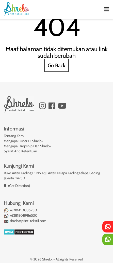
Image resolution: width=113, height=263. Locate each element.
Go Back (56, 65)
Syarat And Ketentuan (20, 151)
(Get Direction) (19, 185)
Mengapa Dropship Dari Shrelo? (27, 146)
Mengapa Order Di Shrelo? (23, 141)
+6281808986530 (21, 215)
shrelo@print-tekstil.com (25, 221)
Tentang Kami (14, 136)
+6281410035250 (20, 210)
